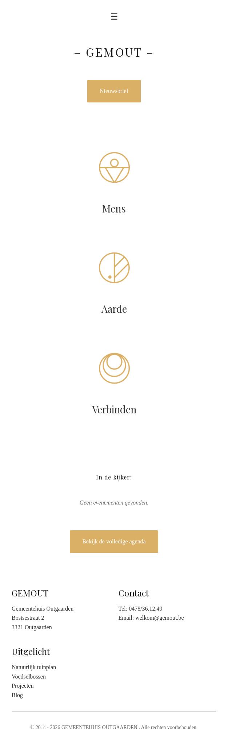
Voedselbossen (29, 676)
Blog (17, 695)
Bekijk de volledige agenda (114, 541)
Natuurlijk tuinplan (34, 667)
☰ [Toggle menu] (114, 16)
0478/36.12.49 (145, 609)
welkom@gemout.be (159, 618)
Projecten (22, 686)
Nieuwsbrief (114, 91)
